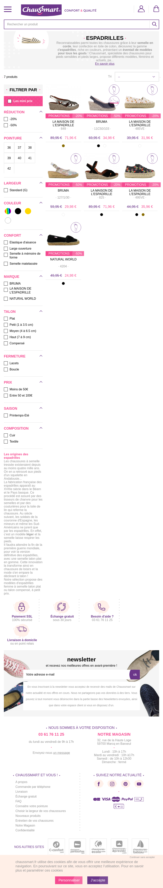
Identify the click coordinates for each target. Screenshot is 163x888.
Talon (10, 312)
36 (9, 147)
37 (19, 147)
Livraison (21, 791)
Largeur (12, 183)
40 (19, 158)
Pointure (13, 138)
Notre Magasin (25, 825)
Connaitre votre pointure (32, 806)
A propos (21, 782)
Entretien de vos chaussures (34, 820)
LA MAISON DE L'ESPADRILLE (63, 123)
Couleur (12, 203)
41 (30, 158)
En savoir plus (105, 63)
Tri (109, 76)
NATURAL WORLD (63, 259)
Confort (12, 235)
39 (9, 158)
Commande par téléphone (33, 786)
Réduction (14, 112)
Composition (16, 428)
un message (61, 752)
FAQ (18, 801)
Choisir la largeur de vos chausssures (41, 811)
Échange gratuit (26, 796)
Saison (10, 408)
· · (63, 128)
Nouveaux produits (28, 815)
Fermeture (14, 356)
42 (9, 168)
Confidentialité (25, 830)
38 (30, 147)
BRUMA (101, 121)
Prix (8, 382)
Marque (11, 277)
